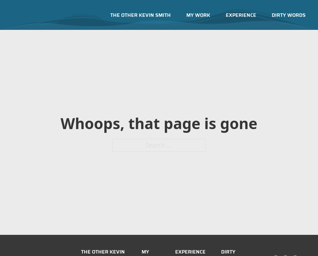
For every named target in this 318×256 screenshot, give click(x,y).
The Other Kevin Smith (140, 15)
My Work (198, 15)
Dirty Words (289, 15)
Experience (241, 15)
